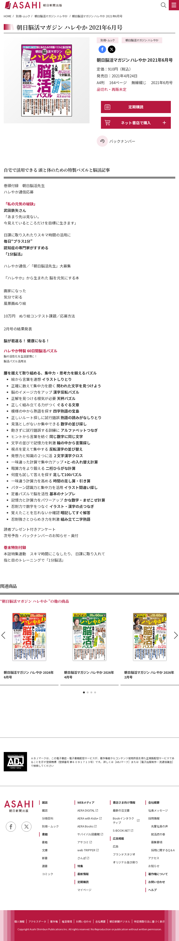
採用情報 (153, 818)
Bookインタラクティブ (123, 820)
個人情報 (19, 921)
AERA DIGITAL (86, 810)
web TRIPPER (86, 850)
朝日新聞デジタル (120, 921)
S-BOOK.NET (121, 830)
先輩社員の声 (159, 826)
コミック (47, 874)
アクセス (153, 858)
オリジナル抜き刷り (125, 862)
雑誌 (45, 802)
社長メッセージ (158, 810)
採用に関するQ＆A (163, 850)
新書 (45, 858)
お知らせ (153, 866)
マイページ (84, 890)
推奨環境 (67, 921)
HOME (7, 16)
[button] (84, 692)
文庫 (45, 850)
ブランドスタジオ (124, 854)
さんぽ (81, 858)
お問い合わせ (156, 882)
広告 (115, 846)
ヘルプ (152, 890)
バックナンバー (122, 141)
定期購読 (135, 107)
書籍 (45, 834)
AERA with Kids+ (87, 818)
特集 (80, 866)
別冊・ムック (23, 16)
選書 (45, 866)
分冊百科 (47, 818)
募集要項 (156, 842)
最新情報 (83, 874)
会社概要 (153, 802)
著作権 (54, 921)
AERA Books (85, 826)
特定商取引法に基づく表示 (149, 921)
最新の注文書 (121, 810)
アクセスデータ (37, 921)
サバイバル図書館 (88, 834)
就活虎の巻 (158, 834)
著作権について (158, 874)
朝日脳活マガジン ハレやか (51, 16)
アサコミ (83, 842)
